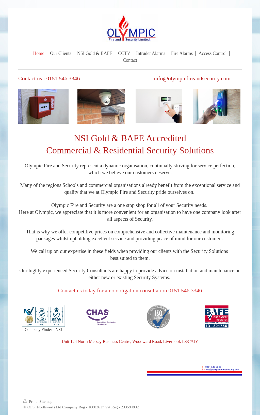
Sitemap (45, 401)
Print (30, 401)
